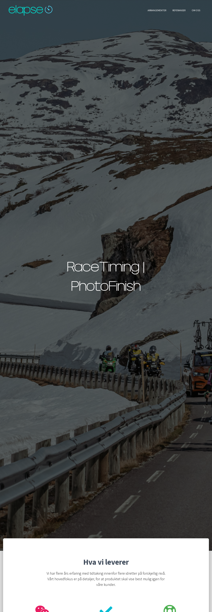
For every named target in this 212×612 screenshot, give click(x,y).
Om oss (196, 10)
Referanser (179, 10)
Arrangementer (157, 10)
